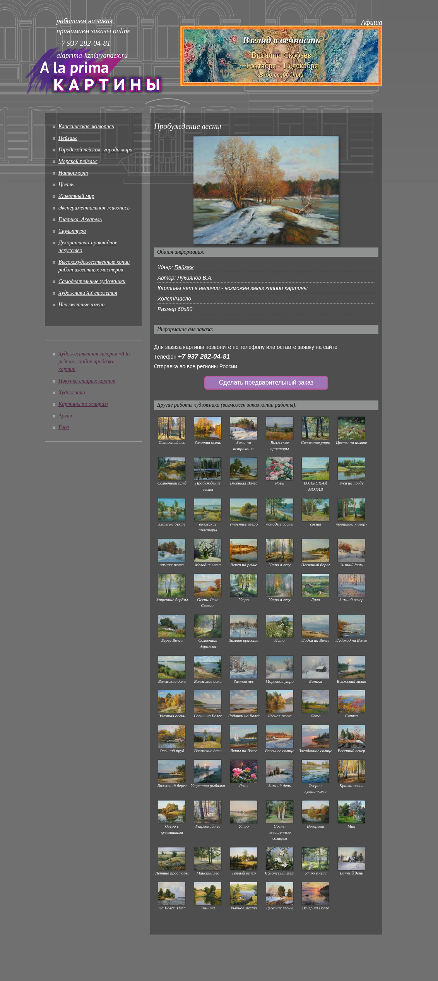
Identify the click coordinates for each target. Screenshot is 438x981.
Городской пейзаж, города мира (95, 150)
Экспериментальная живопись (94, 208)
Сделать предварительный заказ (266, 382)
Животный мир (76, 196)
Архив (65, 416)
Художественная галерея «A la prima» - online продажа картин (94, 361)
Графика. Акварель (80, 219)
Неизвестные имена (81, 305)
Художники (71, 392)
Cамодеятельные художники (91, 281)
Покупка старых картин (86, 381)
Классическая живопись (86, 126)
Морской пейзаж (78, 161)
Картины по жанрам (83, 404)
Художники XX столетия (87, 293)
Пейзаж (67, 138)
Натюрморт (73, 173)
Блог (63, 427)
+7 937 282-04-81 (204, 356)
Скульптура (72, 231)
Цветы (66, 184)
